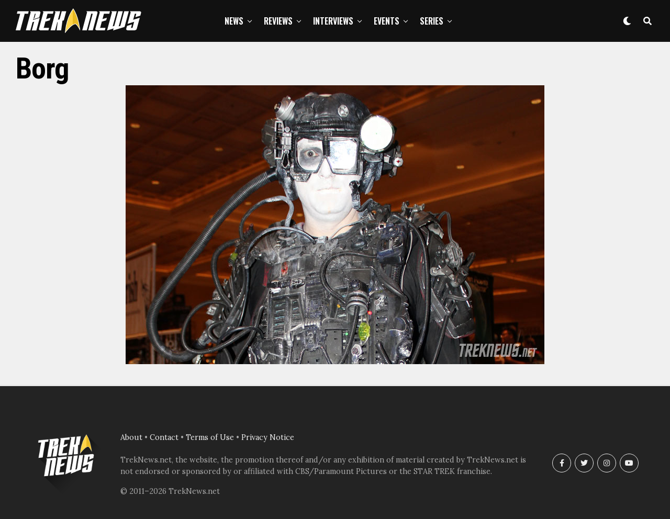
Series (431, 21)
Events (386, 21)
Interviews (333, 21)
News (234, 21)
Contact (164, 437)
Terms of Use (210, 437)
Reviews (278, 21)
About (131, 437)
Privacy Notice (267, 437)
